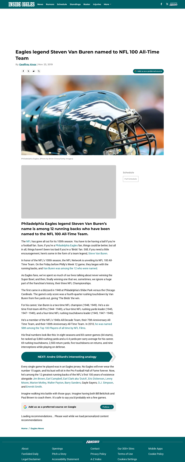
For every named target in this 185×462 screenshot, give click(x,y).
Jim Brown (39, 378)
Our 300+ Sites (126, 448)
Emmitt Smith (34, 386)
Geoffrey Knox (27, 64)
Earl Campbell (54, 378)
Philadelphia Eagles (67, 245)
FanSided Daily (30, 453)
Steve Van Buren (97, 253)
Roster (86, 4)
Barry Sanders (73, 382)
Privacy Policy (98, 453)
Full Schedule (131, 179)
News (40, 4)
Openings (57, 448)
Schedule (62, 4)
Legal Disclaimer (31, 459)
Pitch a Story (59, 453)
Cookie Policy (156, 453)
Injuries (97, 4)
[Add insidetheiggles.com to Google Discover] (148, 71)
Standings (75, 4)
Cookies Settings (127, 459)
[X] (167, 4)
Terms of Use (125, 453)
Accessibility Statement (65, 459)
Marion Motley (38, 382)
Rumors (50, 4)
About (25, 448)
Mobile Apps (155, 448)
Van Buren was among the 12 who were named (70, 268)
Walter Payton (55, 382)
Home (24, 428)
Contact (95, 448)
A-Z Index (95, 459)
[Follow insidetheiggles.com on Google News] (107, 407)
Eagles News (37, 428)
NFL (28, 241)
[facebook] (161, 4)
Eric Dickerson (96, 378)
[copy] (39, 71)
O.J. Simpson (105, 382)
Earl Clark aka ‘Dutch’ (75, 378)
